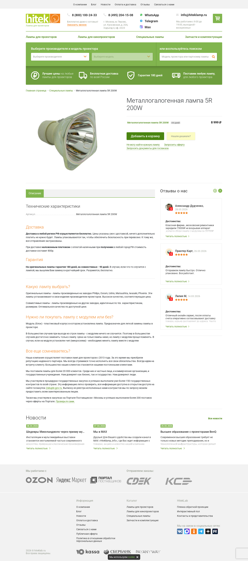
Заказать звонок (77, 24)
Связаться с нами (164, 4)
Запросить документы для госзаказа (148, 148)
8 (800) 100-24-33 (84, 15)
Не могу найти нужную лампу (143, 144)
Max (148, 27)
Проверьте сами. (65, 401)
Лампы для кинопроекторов (96, 37)
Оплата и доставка (125, 4)
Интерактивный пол (188, 511)
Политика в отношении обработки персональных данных (95, 539)
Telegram (151, 21)
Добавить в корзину (145, 136)
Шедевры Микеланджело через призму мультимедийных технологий (56, 431)
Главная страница (36, 90)
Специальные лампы (150, 37)
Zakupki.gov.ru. (54, 388)
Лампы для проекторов (41, 37)
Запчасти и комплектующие (203, 37)
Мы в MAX (100, 431)
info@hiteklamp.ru (194, 15)
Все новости (215, 418)
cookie (131, 557)
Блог (93, 4)
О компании (80, 4)
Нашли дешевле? (181, 136)
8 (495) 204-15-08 (120, 15)
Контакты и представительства (195, 516)
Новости (105, 4)
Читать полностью (178, 236)
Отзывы (145, 4)
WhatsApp (152, 15)
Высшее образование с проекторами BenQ (188, 431)
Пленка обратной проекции (192, 507)
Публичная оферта (86, 533)
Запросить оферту (174, 144)
